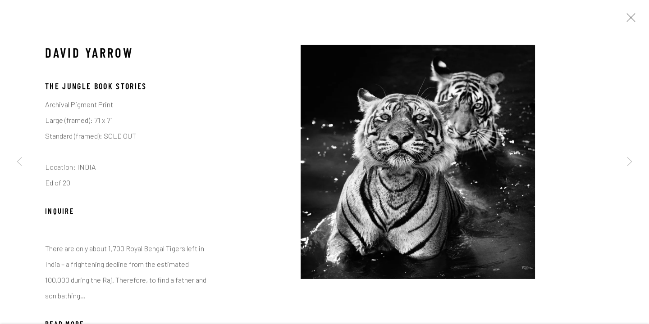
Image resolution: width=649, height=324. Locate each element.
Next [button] (629, 162)
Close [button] (628, 20)
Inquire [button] (59, 213)
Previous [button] (19, 162)
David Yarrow (89, 55)
